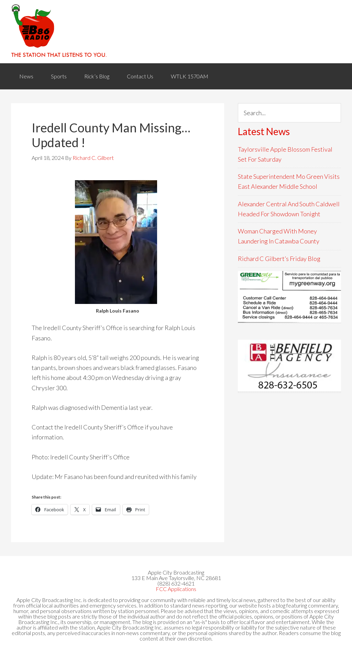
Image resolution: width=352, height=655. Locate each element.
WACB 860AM (176, 31)
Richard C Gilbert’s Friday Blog (279, 258)
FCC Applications (176, 589)
